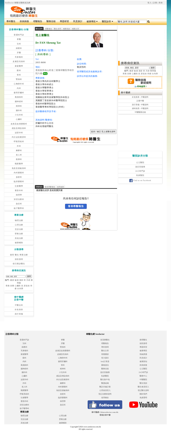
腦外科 (19, 110)
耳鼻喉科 (19, 57)
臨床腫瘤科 (19, 182)
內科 (19, 88)
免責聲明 (143, 398)
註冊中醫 (140, 101)
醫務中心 (143, 376)
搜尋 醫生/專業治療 (19, 255)
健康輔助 (19, 243)
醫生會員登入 (143, 387)
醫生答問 (57, 29)
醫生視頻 (143, 383)
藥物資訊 (105, 365)
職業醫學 (19, 164)
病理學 (19, 195)
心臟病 (18, 286)
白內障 (20, 289)
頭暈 (12, 286)
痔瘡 (149, 74)
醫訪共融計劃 (105, 387)
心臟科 (19, 119)
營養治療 (19, 234)
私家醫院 (140, 175)
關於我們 (143, 394)
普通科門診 (19, 35)
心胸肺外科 (19, 84)
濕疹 (21, 280)
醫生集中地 (105, 380)
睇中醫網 (125, 92)
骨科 (19, 75)
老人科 (19, 155)
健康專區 (92, 21)
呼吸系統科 (19, 141)
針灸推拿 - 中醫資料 (140, 97)
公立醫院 (140, 163)
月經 (28, 280)
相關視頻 (66, 29)
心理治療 (19, 225)
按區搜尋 (19, 259)
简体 (161, 3)
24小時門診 (140, 171)
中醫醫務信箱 (140, 112)
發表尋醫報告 (50, 187)
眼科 (19, 70)
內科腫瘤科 (19, 173)
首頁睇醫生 (105, 340)
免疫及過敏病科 (19, 168)
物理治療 (19, 220)
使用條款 (105, 398)
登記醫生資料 (143, 390)
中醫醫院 (143, 380)
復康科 (19, 159)
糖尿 (12, 280)
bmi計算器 (105, 361)
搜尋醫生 (143, 340)
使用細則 (60, 187)
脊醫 (19, 39)
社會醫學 (19, 186)
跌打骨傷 (19, 314)
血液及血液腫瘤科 (19, 124)
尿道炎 (27, 286)
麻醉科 (19, 150)
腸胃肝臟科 (19, 93)
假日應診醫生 (19, 264)
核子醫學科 (19, 208)
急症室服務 (140, 167)
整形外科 (19, 190)
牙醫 (19, 53)
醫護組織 (105, 383)
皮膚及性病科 (19, 61)
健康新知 (143, 361)
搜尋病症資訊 (130, 63)
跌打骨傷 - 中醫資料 (140, 105)
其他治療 (19, 238)
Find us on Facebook (140, 180)
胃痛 (8, 286)
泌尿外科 (19, 133)
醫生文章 (105, 351)
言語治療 (19, 229)
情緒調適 (143, 354)
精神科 (19, 106)
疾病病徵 (24, 21)
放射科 (19, 177)
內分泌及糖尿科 (19, 137)
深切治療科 (19, 199)
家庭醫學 (19, 66)
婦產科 (19, 48)
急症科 (19, 204)
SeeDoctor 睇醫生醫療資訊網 (17, 3)
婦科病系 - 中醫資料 (140, 108)
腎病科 (19, 79)
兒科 (19, 44)
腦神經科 (19, 101)
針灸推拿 (19, 310)
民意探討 (77, 21)
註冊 (155, 3)
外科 (19, 146)
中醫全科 (19, 305)
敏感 (17, 280)
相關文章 (75, 29)
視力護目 (105, 358)
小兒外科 (19, 115)
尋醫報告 (37, 21)
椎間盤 (153, 71)
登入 (149, 3)
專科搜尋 (105, 347)
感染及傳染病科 (19, 128)
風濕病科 (19, 97)
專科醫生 (10, 21)
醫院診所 (107, 21)
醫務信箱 (51, 21)
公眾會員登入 (105, 390)
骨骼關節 (105, 354)
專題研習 (64, 21)
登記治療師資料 (105, 394)
